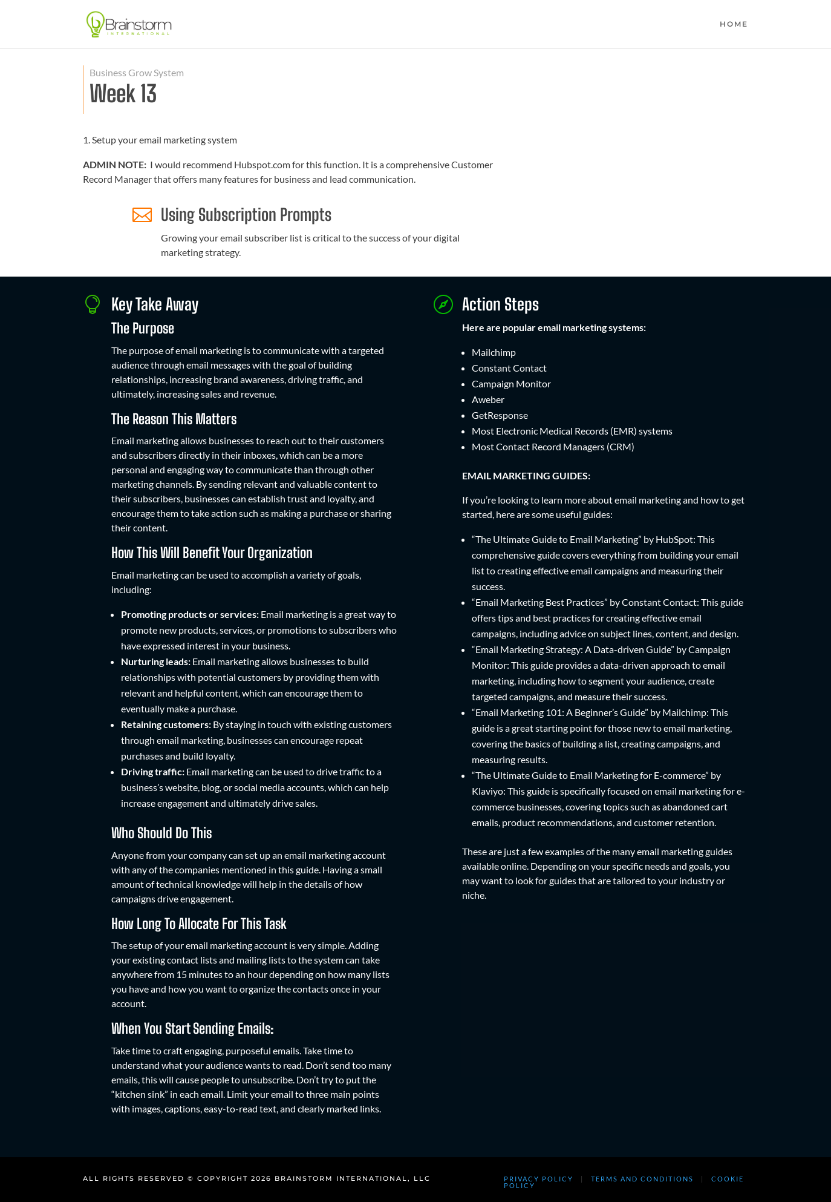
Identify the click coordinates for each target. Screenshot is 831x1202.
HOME (734, 24)
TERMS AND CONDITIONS (642, 1179)
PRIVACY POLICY (538, 1179)
